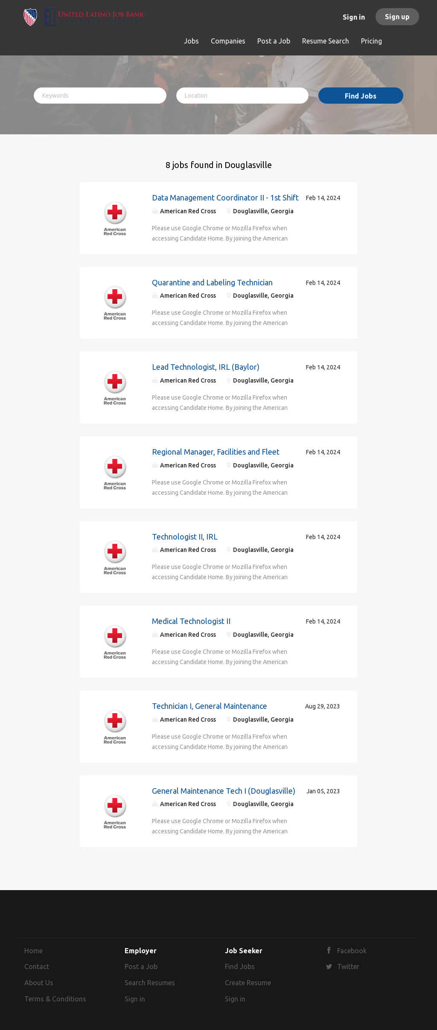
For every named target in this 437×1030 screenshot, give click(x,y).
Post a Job (141, 966)
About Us (38, 982)
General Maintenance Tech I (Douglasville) (223, 790)
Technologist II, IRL (185, 536)
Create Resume (248, 982)
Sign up (397, 16)
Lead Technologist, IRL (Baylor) (205, 367)
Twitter (348, 966)
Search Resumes (150, 982)
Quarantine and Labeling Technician (213, 282)
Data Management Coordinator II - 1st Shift (225, 197)
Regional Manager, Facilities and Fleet (216, 451)
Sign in (354, 17)
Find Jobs (360, 96)
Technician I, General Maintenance (209, 706)
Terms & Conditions (55, 999)
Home (33, 951)
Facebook (352, 951)
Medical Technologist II (191, 621)
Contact (36, 966)
